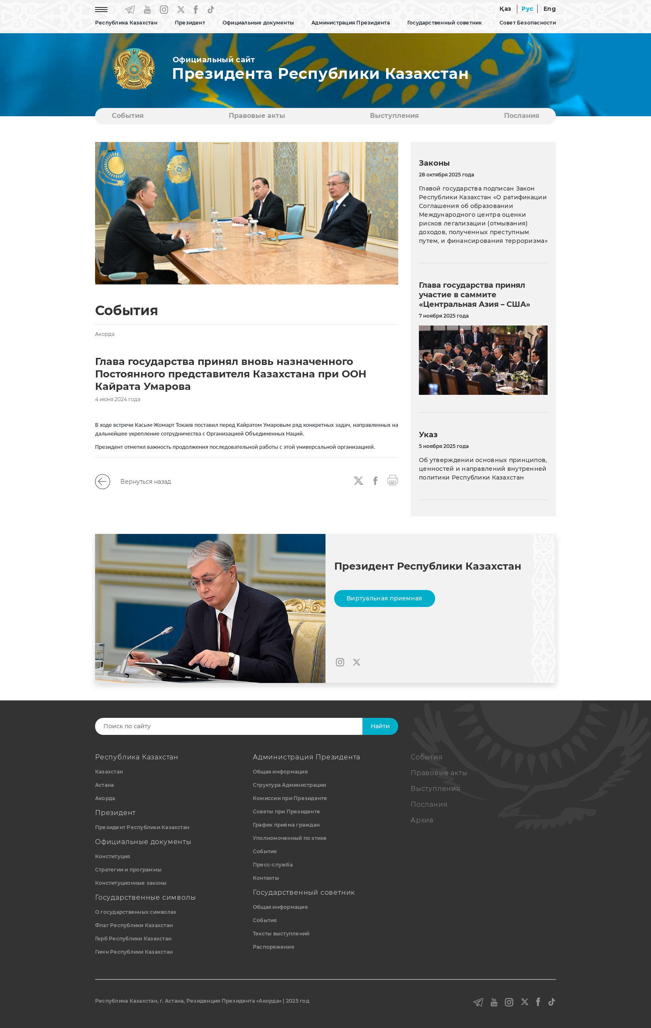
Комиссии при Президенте (290, 798)
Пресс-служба (273, 865)
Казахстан (109, 772)
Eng (549, 8)
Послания (521, 116)
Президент (190, 23)
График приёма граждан (286, 825)
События (128, 116)
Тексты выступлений (281, 933)
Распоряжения (273, 947)
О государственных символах (135, 912)
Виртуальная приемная (385, 598)
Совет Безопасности (527, 23)
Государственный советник (444, 23)
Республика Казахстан (126, 23)
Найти (380, 726)
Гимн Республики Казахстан (134, 952)
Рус (527, 8)
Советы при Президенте (286, 811)
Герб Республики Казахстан (133, 938)
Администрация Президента (350, 23)
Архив (422, 820)
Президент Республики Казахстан (142, 827)
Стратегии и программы (128, 869)
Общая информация (280, 772)
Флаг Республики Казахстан (134, 925)
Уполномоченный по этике (290, 838)
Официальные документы (258, 23)
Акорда (105, 798)
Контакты (266, 878)
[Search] (237, 726)
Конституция (112, 856)
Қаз (505, 8)
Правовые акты (257, 116)
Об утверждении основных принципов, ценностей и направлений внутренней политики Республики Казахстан (483, 468)
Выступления (394, 116)
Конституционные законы (130, 883)
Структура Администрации (289, 785)
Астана (104, 785)
